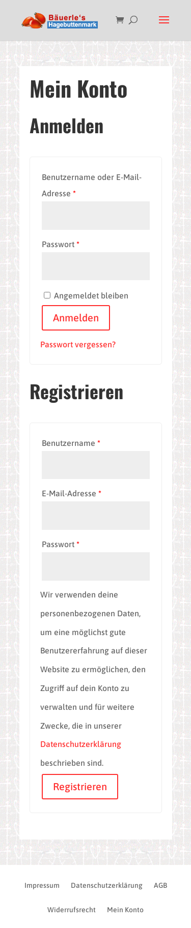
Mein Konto (125, 910)
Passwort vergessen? (78, 344)
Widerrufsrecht (71, 910)
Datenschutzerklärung (80, 744)
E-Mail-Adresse (71, 493)
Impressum (42, 885)
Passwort (60, 244)
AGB (160, 885)
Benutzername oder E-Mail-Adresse (92, 185)
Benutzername (71, 442)
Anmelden (76, 317)
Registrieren (80, 786)
